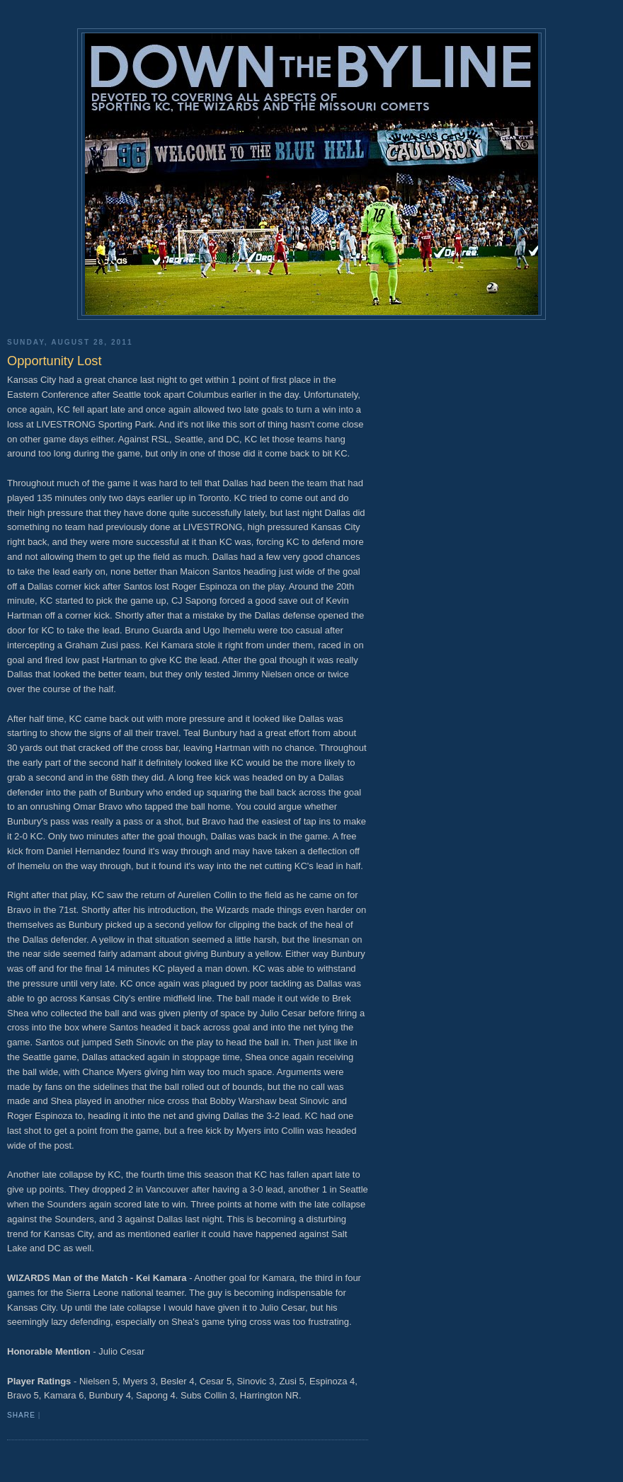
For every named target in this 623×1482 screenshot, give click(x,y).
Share (21, 1415)
